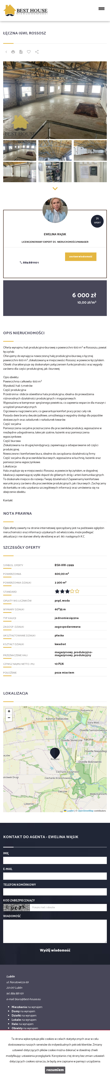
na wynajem (27, 1007)
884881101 (29, 262)
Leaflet (69, 810)
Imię (6, 853)
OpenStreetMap (85, 810)
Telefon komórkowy (19, 885)
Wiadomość (12, 916)
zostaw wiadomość (80, 257)
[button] (55, 753)
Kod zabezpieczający (19, 901)
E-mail (7, 869)
